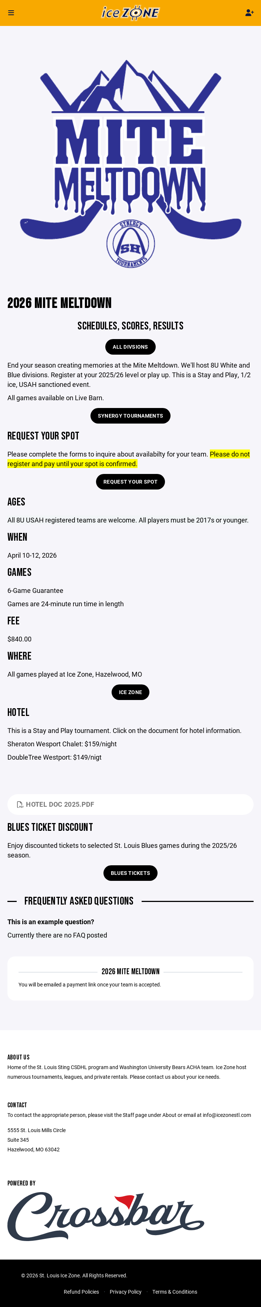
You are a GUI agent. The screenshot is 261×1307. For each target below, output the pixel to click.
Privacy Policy (126, 1291)
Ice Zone (130, 692)
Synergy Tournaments (130, 415)
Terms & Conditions (174, 1291)
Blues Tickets (131, 872)
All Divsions (130, 346)
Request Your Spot (130, 481)
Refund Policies (81, 1291)
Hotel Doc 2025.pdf (56, 804)
